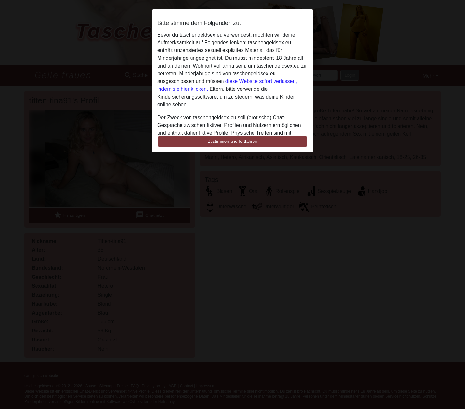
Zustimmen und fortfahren (232, 141)
